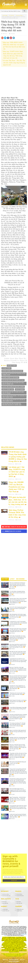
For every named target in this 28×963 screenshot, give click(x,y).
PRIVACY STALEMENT (14, 961)
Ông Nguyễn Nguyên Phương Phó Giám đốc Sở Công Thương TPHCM (13, 400)
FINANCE (18, 891)
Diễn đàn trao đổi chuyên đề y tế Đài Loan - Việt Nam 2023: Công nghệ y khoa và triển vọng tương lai (17, 653)
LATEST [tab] (12, 579)
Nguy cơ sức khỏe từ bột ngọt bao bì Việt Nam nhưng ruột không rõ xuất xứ (17, 732)
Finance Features (20, 895)
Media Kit (22, 959)
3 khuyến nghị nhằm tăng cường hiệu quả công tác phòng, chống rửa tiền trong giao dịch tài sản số (18, 630)
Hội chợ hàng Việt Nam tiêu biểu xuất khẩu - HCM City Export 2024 (13, 383)
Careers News (19, 910)
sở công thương (6, 368)
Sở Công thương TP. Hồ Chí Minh (10, 377)
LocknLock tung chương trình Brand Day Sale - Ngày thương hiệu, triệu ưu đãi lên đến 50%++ (17, 816)
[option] (11, 11)
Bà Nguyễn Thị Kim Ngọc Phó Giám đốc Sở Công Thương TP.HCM (14, 374)
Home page (4, 15)
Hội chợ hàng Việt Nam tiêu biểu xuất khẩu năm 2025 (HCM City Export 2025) (11, 404)
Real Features (5, 903)
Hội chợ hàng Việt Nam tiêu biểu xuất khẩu (13, 380)
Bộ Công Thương (11, 365)
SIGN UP (14, 880)
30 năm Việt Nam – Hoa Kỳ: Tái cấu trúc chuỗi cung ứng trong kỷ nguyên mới (14, 63)
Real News (4, 901)
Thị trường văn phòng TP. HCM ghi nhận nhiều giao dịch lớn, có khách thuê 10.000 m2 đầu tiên (17, 724)
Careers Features (19, 909)
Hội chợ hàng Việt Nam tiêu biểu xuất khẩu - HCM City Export (13, 393)
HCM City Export (20, 389)
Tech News (18, 901)
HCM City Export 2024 (7, 389)
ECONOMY (11, 15)
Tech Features (19, 903)
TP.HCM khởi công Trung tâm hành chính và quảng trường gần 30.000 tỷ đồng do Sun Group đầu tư (18, 456)
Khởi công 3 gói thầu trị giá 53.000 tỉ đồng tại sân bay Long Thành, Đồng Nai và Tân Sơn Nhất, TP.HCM (17, 646)
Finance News (19, 894)
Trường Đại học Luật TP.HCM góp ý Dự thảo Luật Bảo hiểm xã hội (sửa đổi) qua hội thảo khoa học (18, 623)
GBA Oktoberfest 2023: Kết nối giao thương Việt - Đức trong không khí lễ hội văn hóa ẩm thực (17, 616)
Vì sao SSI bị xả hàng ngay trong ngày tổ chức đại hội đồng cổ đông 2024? (17, 709)
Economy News (19, 15)
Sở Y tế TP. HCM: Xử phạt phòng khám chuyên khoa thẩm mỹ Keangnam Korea (18, 608)
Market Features (5, 910)
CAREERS (18, 906)
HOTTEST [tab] (5, 579)
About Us (5, 959)
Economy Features (6, 895)
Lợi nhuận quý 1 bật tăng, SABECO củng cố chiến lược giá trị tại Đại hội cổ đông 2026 (17, 472)
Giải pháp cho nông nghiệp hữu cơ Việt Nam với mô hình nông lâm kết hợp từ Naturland (17, 687)
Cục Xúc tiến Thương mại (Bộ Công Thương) (13, 386)
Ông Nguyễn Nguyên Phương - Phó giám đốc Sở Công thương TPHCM (14, 396)
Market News (5, 909)
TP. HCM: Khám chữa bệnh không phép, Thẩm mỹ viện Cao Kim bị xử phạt (17, 593)
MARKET (4, 906)
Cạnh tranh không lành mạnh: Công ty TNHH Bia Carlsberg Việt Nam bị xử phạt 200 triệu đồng (12, 11)
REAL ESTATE (6, 899)
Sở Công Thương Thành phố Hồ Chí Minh (12, 370)
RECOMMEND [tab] (20, 579)
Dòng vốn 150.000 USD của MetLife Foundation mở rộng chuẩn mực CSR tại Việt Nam (17, 487)
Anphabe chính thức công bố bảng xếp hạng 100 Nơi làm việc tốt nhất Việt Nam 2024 (18, 739)
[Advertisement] (14, 82)
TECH (17, 899)
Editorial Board (13, 959)
